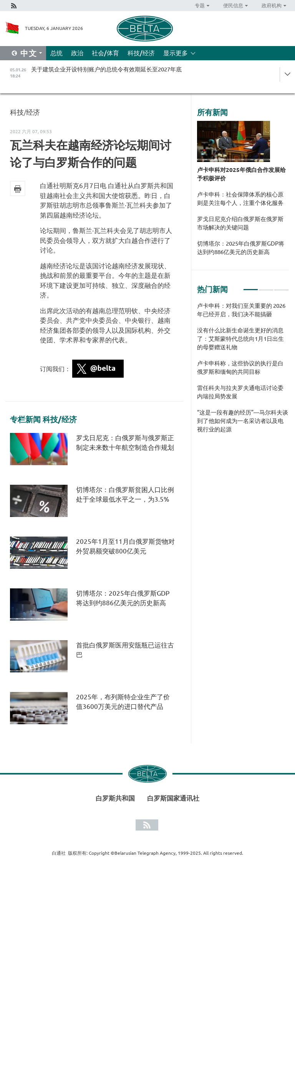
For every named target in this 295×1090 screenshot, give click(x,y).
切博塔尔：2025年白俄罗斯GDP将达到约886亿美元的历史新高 (240, 247)
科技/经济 (141, 53)
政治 (77, 53)
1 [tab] (251, 286)
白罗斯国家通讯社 (173, 798)
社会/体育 (105, 53)
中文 (28, 53)
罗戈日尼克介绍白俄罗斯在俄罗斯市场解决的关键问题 (240, 223)
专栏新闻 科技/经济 (43, 419)
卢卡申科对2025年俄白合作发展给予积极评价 (241, 174)
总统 (56, 53)
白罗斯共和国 (115, 798)
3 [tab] (281, 286)
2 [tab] (266, 286)
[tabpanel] (243, 371)
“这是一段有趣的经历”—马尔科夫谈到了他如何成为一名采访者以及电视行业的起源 (242, 421)
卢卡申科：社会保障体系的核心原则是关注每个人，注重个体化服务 (240, 198)
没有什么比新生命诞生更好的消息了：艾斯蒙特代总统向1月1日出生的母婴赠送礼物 (240, 338)
